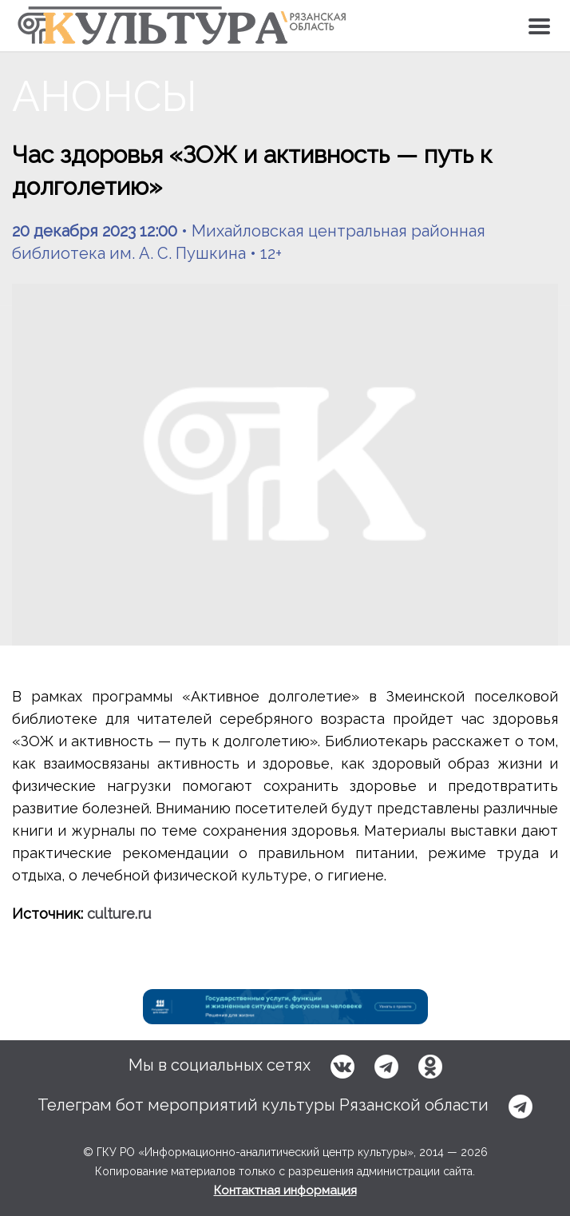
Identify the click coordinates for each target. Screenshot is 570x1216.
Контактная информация (285, 1190)
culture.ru (119, 913)
